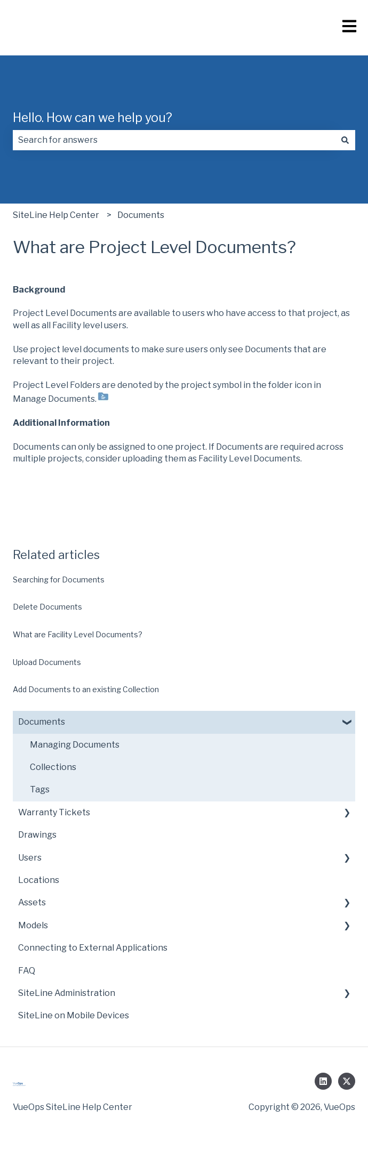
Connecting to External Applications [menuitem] (92, 948)
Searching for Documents (59, 579)
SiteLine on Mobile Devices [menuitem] (73, 1015)
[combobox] (174, 140)
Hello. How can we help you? (92, 117)
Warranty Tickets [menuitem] (54, 812)
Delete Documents (47, 606)
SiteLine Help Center (56, 215)
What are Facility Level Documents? (77, 634)
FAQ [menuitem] (26, 971)
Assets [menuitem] (32, 902)
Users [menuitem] (30, 858)
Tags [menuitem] (40, 789)
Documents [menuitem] (41, 722)
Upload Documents (47, 662)
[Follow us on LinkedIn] (323, 1081)
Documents (140, 215)
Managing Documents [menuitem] (74, 745)
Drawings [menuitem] (37, 835)
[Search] (345, 140)
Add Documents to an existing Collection (86, 689)
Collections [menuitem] (53, 767)
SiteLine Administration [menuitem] (66, 993)
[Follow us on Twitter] (346, 1081)
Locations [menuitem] (38, 880)
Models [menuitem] (33, 925)
